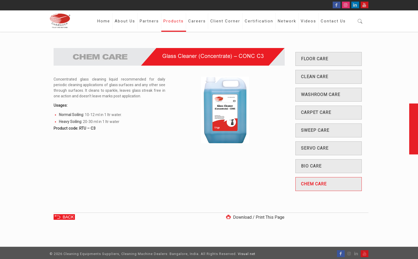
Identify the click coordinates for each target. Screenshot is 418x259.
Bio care (311, 166)
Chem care (314, 183)
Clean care (314, 76)
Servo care (314, 148)
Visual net (246, 254)
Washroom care (320, 94)
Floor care (314, 58)
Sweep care (315, 130)
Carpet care (316, 112)
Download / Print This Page (254, 217)
